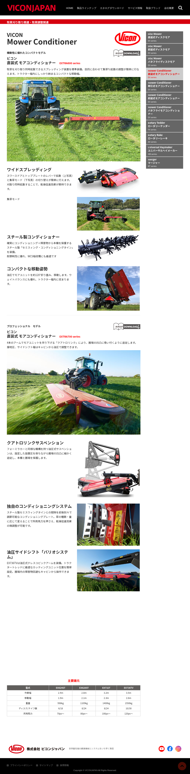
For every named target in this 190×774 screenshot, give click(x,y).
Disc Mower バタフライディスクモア (161, 62)
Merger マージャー (154, 163)
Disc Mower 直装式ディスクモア (159, 37)
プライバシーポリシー (21, 765)
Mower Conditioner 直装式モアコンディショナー (164, 74)
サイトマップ (46, 765)
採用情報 (64, 765)
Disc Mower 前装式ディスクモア (159, 49)
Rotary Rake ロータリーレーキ (158, 138)
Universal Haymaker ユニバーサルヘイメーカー (162, 150)
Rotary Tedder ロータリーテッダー (159, 126)
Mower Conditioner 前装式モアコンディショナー (164, 98)
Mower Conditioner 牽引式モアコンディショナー (164, 86)
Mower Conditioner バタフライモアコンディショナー (164, 112)
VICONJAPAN (91, 770)
